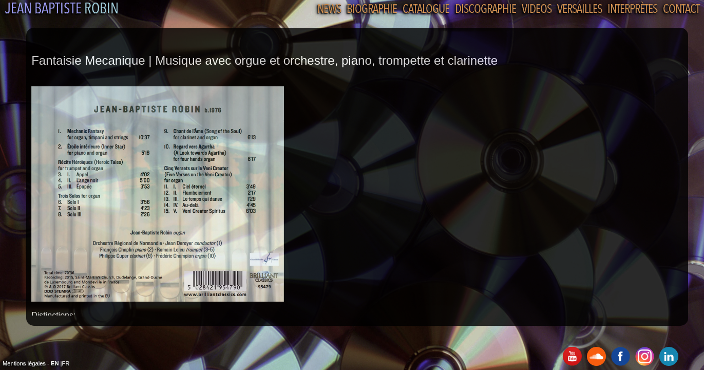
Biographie (372, 10)
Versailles (579, 10)
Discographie (485, 10)
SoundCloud (596, 356)
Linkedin (668, 356)
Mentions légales (24, 363)
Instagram (644, 356)
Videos (536, 10)
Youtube (572, 356)
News (329, 10)
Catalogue (426, 10)
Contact (681, 10)
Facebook (620, 356)
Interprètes (632, 10)
